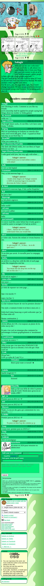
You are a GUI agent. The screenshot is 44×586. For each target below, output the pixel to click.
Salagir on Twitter (7, 540)
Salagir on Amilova (8, 538)
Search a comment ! (10, 519)
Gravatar (14, 456)
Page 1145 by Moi (6, 529)
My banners (5, 583)
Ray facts (7, 522)
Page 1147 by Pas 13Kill (8, 531)
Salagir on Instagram (8, 546)
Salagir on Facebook (8, 543)
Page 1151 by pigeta (7, 525)
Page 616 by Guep (7, 527)
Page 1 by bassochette (8, 528)
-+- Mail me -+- (6, 548)
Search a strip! (9, 517)
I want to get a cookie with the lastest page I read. (16, 504)
